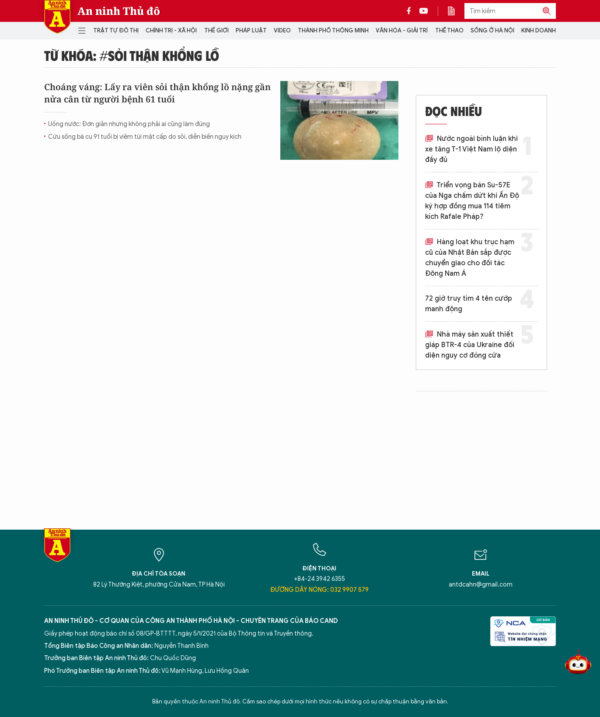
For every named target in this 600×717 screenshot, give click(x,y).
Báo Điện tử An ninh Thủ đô (57, 17)
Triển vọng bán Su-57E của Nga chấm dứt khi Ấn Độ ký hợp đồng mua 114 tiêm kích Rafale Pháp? (472, 201)
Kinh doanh (538, 30)
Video (282, 30)
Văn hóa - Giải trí (402, 30)
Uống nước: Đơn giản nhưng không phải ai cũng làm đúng (129, 124)
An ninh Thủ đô (118, 11)
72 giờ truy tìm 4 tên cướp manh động (468, 303)
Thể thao (449, 30)
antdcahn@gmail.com (481, 584)
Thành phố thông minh (333, 30)
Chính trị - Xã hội (171, 30)
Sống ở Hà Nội (492, 30)
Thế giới (216, 30)
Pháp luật (251, 30)
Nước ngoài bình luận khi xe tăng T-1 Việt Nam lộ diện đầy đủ (471, 149)
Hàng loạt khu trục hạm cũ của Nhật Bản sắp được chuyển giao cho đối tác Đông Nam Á (469, 258)
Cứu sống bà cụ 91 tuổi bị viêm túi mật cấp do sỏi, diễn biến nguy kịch (144, 137)
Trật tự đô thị (116, 30)
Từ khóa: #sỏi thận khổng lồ (131, 55)
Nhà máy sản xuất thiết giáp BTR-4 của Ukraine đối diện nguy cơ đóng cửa (469, 345)
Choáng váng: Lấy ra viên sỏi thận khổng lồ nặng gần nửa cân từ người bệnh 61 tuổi (157, 93)
